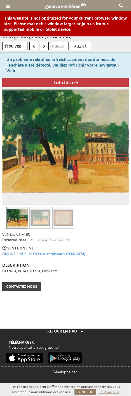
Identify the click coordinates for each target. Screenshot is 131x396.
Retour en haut (65, 331)
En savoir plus (109, 392)
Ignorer (85, 392)
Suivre (15, 46)
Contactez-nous (21, 286)
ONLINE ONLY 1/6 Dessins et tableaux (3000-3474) (43, 253)
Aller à (80, 46)
